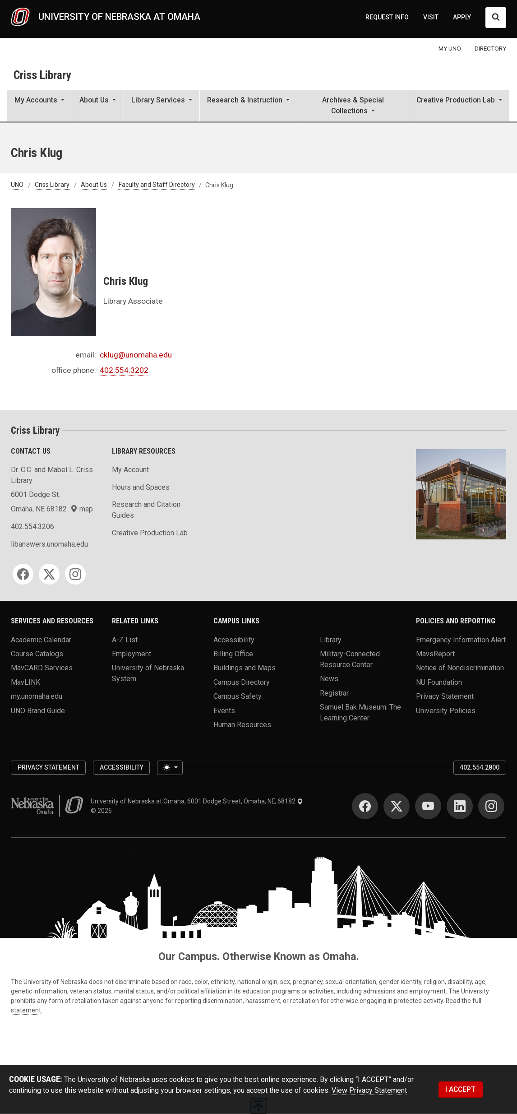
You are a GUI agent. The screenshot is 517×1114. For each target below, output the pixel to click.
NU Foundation (439, 682)
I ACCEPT (460, 1089)
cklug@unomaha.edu (136, 354)
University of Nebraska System (148, 673)
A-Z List (125, 639)
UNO (17, 185)
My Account (130, 469)
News (329, 678)
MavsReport (435, 654)
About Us (94, 185)
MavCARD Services (42, 668)
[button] (39, 106)
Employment (131, 654)
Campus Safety (237, 696)
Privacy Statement (445, 696)
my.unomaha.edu (36, 696)
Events (224, 710)
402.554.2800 (479, 767)
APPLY (462, 17)
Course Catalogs (37, 654)
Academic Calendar (41, 639)
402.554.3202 (124, 370)
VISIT (431, 17)
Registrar (334, 692)
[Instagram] (75, 574)
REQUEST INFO (387, 17)
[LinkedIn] (460, 806)
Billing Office (233, 654)
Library (331, 639)
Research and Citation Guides (146, 510)
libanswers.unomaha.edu (49, 544)
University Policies (445, 710)
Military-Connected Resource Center (350, 659)
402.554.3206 (32, 526)
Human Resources (242, 724)
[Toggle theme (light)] (169, 768)
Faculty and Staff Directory (157, 185)
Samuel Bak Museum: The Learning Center (360, 712)
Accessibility (233, 639)
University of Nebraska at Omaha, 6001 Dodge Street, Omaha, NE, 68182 (197, 801)
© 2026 (103, 810)
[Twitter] (49, 574)
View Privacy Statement (369, 1090)
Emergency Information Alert (461, 639)
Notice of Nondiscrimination (460, 668)
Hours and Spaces (141, 487)
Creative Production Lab (150, 533)
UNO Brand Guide (38, 710)
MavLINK (25, 682)
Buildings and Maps (244, 668)
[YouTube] (428, 806)
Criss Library (42, 75)
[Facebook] (23, 574)
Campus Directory (241, 682)
